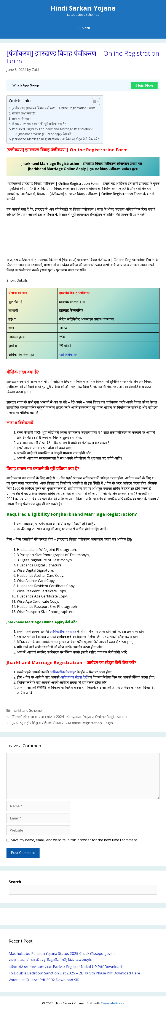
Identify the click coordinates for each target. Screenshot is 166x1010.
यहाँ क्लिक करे (68, 354)
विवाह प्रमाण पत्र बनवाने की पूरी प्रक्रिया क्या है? (39, 124)
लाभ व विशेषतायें (21, 118)
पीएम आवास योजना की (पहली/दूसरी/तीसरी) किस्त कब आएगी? (50, 959)
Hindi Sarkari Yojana (83, 8)
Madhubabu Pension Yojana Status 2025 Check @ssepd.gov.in (62, 953)
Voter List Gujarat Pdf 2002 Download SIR (44, 979)
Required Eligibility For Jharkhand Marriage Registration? (52, 129)
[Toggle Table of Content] (94, 101)
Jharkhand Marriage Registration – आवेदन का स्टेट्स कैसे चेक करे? (55, 139)
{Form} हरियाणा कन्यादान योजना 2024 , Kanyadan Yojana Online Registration (69, 716)
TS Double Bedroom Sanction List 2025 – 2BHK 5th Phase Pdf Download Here (74, 973)
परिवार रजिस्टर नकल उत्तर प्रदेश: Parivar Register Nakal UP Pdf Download (65, 966)
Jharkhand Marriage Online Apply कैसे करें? (45, 134)
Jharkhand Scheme (26, 710)
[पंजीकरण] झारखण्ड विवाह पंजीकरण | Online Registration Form (53, 108)
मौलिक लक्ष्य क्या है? (24, 113)
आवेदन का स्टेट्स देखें (74, 677)
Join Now (144, 85)
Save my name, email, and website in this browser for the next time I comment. (74, 840)
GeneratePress (112, 1003)
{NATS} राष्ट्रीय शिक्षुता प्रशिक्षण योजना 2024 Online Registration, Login (62, 723)
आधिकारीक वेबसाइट (63, 631)
